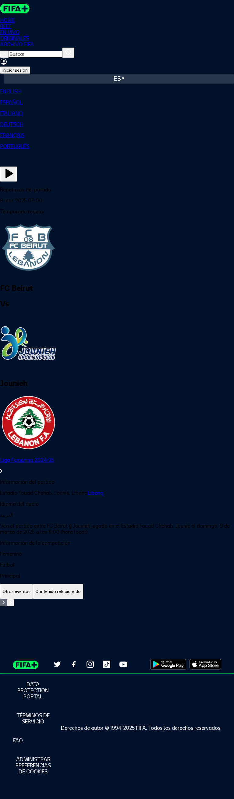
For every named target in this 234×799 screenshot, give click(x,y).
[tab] (16, 591)
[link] (117, 465)
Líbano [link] (95, 493)
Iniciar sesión (15, 70)
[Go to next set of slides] (10, 602)
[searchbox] (35, 54)
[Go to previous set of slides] (3, 602)
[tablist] (117, 591)
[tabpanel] (117, 614)
